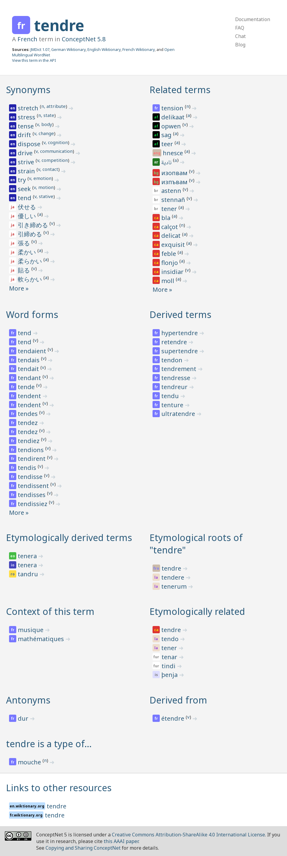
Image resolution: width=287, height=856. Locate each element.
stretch (29, 108)
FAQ (239, 27)
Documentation (252, 19)
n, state (46, 115)
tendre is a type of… (49, 744)
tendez (28, 423)
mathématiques (41, 639)
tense (26, 126)
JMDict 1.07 (39, 49)
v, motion (44, 187)
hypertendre (180, 333)
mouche (30, 762)
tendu (170, 396)
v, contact (48, 169)
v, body (44, 124)
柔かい (27, 252)
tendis (28, 468)
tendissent (34, 486)
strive (27, 162)
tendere (173, 577)
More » (19, 288)
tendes (28, 414)
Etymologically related (197, 611)
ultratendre (179, 414)
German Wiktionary (68, 49)
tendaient (33, 351)
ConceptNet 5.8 (84, 39)
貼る (24, 270)
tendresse (176, 378)
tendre (59, 25)
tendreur (175, 387)
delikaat (173, 117)
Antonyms (28, 700)
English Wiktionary (104, 49)
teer (168, 144)
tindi (169, 666)
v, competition (52, 160)
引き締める (33, 225)
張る (24, 243)
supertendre (180, 351)
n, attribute (53, 106)
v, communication (54, 151)
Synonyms (28, 89)
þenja (170, 675)
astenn (172, 191)
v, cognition (55, 142)
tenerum (174, 586)
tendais (29, 360)
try (22, 180)
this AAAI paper (121, 841)
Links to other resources (59, 788)
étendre (173, 718)
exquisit (173, 245)
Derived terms (180, 314)
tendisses (32, 495)
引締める (30, 234)
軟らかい (30, 279)
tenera (28, 556)
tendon (172, 360)
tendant (30, 378)
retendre (174, 342)
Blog (240, 44)
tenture (173, 405)
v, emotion (40, 178)
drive (26, 153)
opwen (171, 126)
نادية (167, 163)
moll (168, 281)
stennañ (174, 200)
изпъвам (175, 182)
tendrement (179, 369)
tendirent (32, 459)
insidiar (173, 272)
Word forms (32, 314)
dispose (30, 144)
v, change (44, 133)
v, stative (43, 196)
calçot (170, 227)
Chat (240, 36)
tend (25, 198)
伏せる (27, 207)
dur (24, 718)
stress (27, 117)
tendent (30, 396)
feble (169, 254)
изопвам (175, 173)
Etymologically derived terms (69, 537)
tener (169, 209)
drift (25, 135)
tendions (31, 450)
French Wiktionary (138, 49)
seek (25, 189)
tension (173, 108)
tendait (29, 369)
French (27, 39)
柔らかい (30, 261)
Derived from (178, 700)
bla (166, 218)
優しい (27, 216)
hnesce (173, 153)
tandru (28, 574)
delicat (171, 235)
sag (167, 135)
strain (27, 171)
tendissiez (33, 504)
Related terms (180, 89)
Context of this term (50, 611)
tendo (170, 639)
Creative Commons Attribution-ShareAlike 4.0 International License (188, 834)
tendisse (31, 477)
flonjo (170, 263)
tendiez (29, 441)
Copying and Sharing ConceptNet (83, 848)
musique (31, 630)
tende (27, 387)
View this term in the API (34, 60)
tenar (170, 657)
